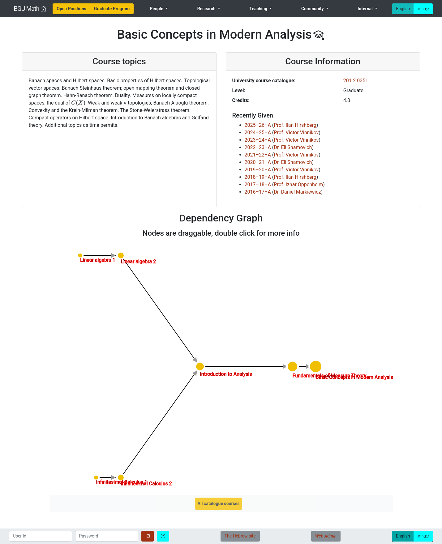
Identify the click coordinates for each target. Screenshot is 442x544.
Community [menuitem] (313, 8)
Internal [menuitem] (366, 8)
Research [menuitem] (207, 8)
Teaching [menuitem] (258, 8)
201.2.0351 (355, 81)
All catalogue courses (219, 503)
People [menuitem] (157, 8)
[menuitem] (71, 8)
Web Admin (326, 535)
